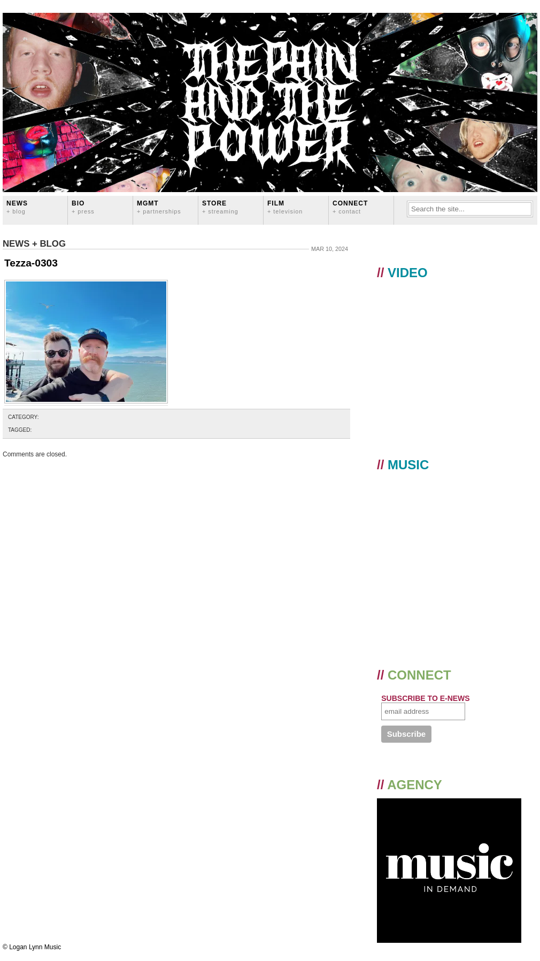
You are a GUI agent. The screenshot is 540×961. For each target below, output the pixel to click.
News (17, 207)
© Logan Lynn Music (32, 947)
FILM (285, 207)
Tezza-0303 (31, 263)
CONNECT (350, 207)
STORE (220, 207)
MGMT (159, 207)
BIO (83, 207)
